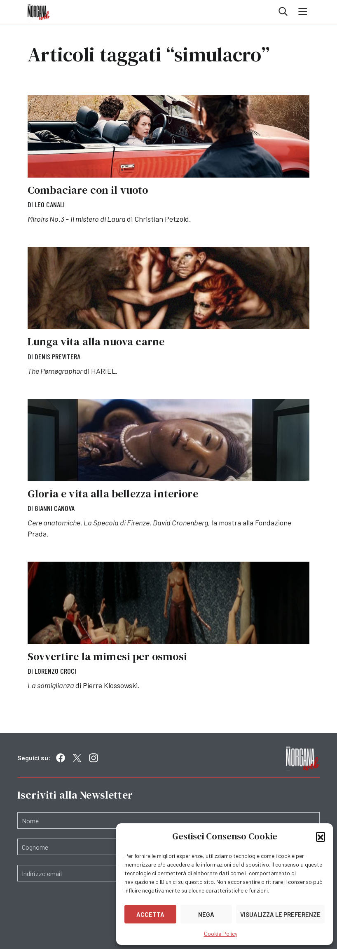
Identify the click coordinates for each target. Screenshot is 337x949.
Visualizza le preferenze (280, 914)
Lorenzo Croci (55, 670)
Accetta (150, 914)
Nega (206, 914)
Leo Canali (50, 204)
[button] (320, 836)
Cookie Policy (220, 933)
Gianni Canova (55, 508)
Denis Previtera (57, 356)
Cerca (283, 11)
